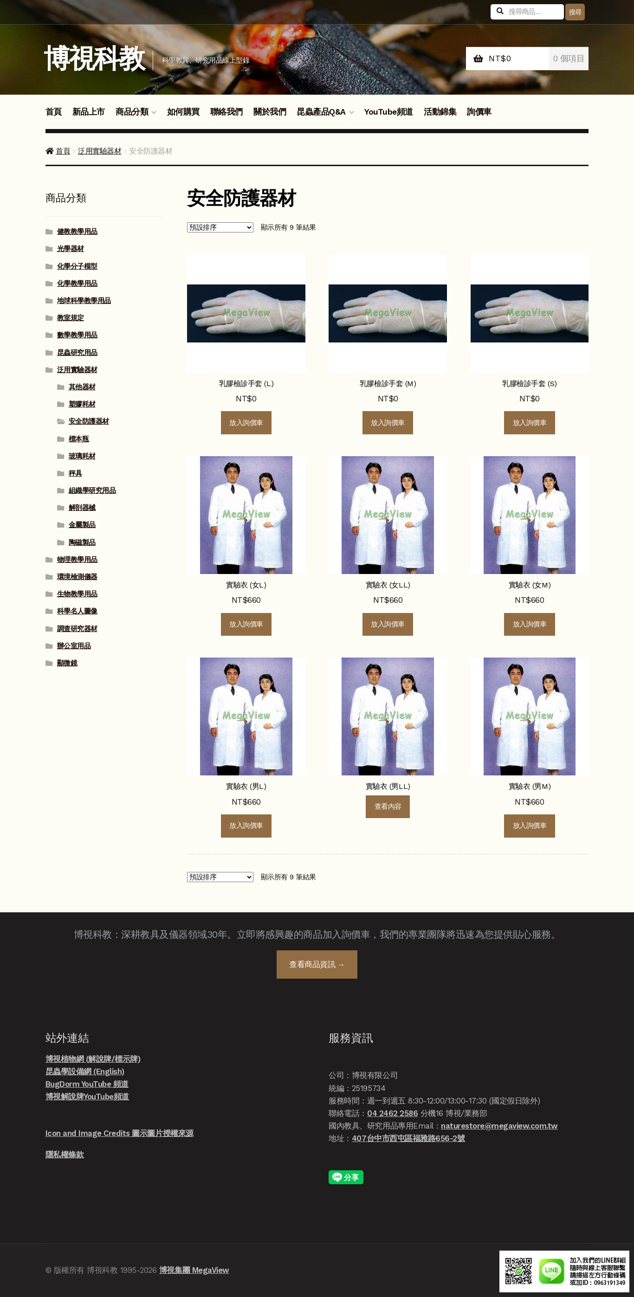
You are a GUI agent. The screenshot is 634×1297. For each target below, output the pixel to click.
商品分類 (132, 111)
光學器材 (70, 249)
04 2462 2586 (392, 1113)
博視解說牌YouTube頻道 (87, 1096)
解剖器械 (82, 507)
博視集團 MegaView (194, 1270)
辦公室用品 (74, 646)
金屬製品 (82, 525)
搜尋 (575, 12)
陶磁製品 (82, 542)
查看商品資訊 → (317, 964)
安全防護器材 (89, 421)
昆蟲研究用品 (77, 352)
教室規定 (70, 318)
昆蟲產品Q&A (321, 111)
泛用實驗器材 (99, 151)
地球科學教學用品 (84, 301)
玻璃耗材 (82, 456)
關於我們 (269, 111)
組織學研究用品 (92, 490)
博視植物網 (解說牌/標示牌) (93, 1059)
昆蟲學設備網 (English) (84, 1071)
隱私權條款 (64, 1154)
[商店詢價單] (220, 227)
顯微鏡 (67, 663)
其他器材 (82, 387)
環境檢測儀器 (77, 577)
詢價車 (479, 111)
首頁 (53, 111)
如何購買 (183, 111)
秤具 (75, 473)
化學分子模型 (77, 266)
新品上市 (88, 111)
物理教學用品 (77, 559)
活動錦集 (440, 111)
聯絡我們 (226, 111)
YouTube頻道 (388, 111)
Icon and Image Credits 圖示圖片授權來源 (119, 1133)
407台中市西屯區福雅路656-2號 (408, 1138)
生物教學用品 (77, 594)
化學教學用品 (77, 283)
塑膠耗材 (82, 404)
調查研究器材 (77, 629)
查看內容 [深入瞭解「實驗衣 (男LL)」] (388, 806)
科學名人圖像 (77, 611)
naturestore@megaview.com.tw (499, 1125)
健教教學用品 (77, 231)
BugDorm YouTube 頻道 (87, 1084)
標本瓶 (79, 439)
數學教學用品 (77, 335)
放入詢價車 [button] (246, 423)
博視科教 (94, 58)
